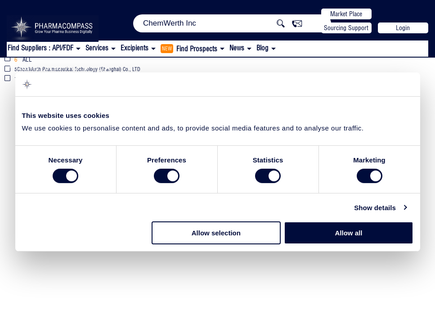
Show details (375, 208)
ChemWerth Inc (44, 66)
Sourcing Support (346, 28)
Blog (262, 48)
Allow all (349, 233)
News (236, 48)
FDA (102, 67)
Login (403, 28)
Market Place (346, 14)
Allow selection (216, 233)
